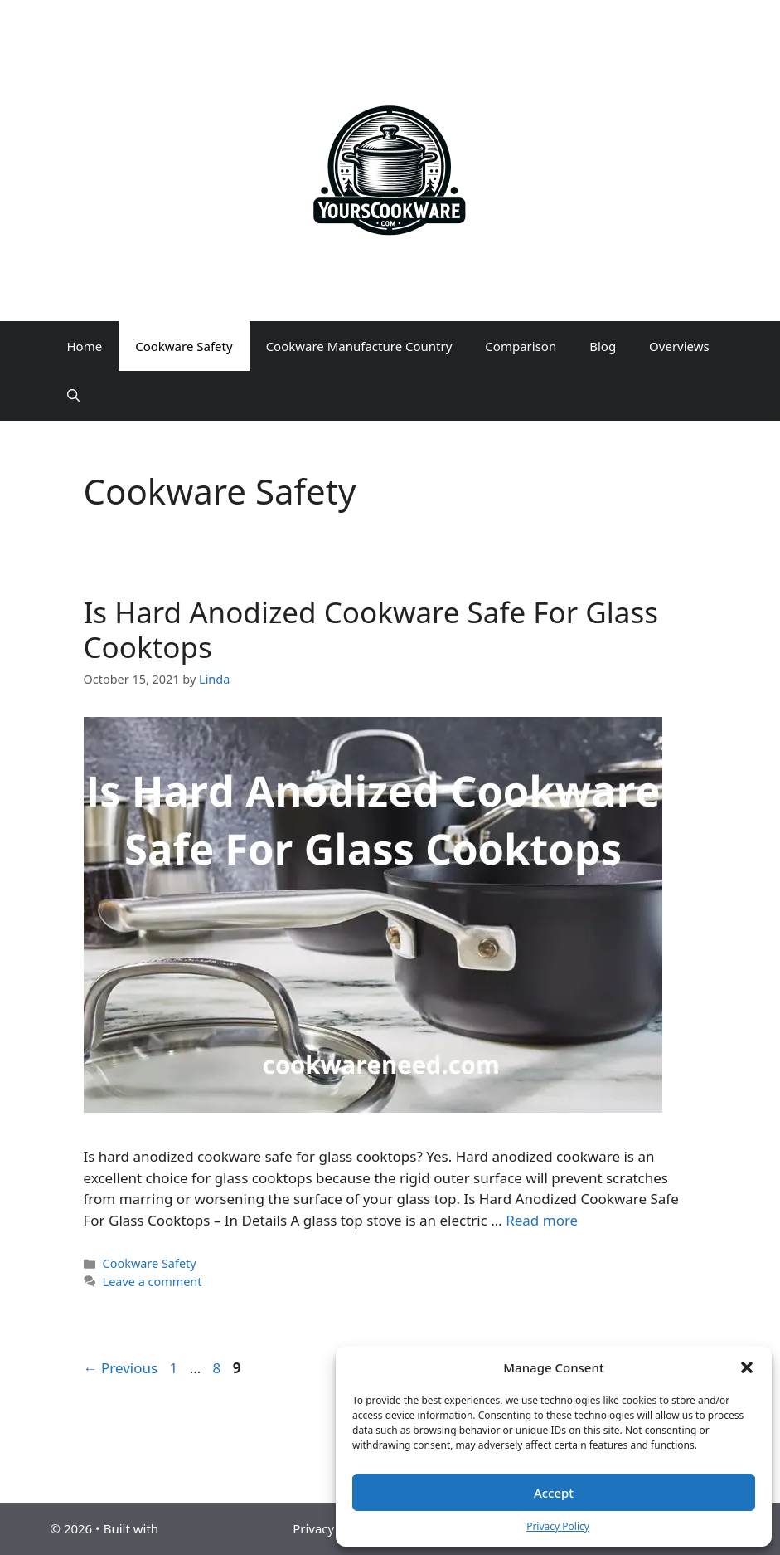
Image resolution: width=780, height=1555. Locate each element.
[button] (747, 1367)
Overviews (679, 346)
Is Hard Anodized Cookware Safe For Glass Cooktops (371, 629)
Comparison (520, 346)
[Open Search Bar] (73, 396)
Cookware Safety (183, 346)
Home (85, 346)
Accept (554, 1492)
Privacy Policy (557, 1526)
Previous (121, 1367)
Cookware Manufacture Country (359, 346)
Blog (602, 346)
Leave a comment (152, 1281)
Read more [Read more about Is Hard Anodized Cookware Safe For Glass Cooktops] (542, 1220)
